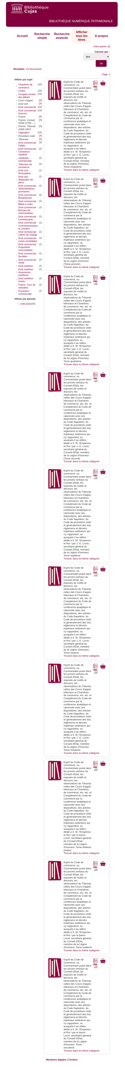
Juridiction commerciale (25, 159)
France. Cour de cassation (26, 286)
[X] (40, 100)
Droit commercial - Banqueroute (27, 196)
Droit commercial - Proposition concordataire (27, 247)
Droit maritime (25, 266)
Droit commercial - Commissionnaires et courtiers (28, 225)
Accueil (22, 36)
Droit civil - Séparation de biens (25, 180)
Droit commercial (27, 107)
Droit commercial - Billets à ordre (27, 203)
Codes (21, 91)
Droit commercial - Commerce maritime (27, 152)
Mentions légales (56, 1059)
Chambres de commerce (25, 86)
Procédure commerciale (25, 292)
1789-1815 (25, 304)
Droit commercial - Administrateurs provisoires (27, 189)
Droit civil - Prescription (24, 172)
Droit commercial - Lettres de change (27, 233)
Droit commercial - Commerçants (27, 218)
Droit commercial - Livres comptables (27, 239)
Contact (73, 1059)
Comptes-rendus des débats (27, 96)
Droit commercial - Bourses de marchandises (27, 210)
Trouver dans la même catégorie (81, 169)
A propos (101, 36)
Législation (23, 132)
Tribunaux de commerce (25, 166)
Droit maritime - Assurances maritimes (26, 272)
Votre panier (100, 46)
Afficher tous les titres (81, 35)
